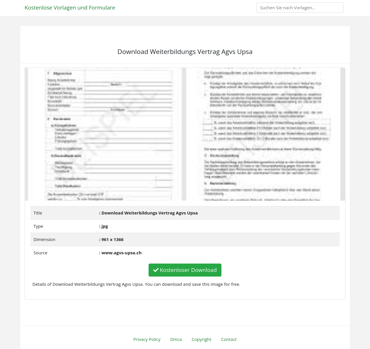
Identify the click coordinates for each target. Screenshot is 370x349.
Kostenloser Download (185, 269)
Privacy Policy (146, 339)
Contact (229, 339)
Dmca (176, 339)
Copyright (201, 339)
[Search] (300, 7)
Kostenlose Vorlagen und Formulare (70, 7)
